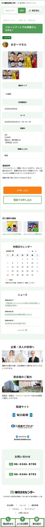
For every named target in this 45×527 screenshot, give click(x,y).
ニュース (22, 505)
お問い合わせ (23, 513)
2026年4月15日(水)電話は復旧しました (18, 314)
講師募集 (35, 505)
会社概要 (10, 505)
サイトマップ (30, 509)
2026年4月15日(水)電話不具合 (15, 323)
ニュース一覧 (22, 330)
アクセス (15, 509)
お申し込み (22, 190)
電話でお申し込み (22, 199)
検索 (22, 10)
